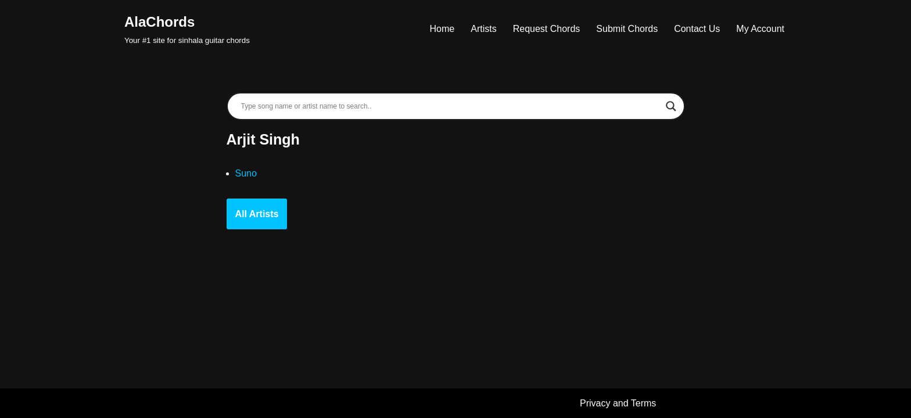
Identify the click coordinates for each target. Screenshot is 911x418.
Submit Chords (627, 29)
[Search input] (450, 106)
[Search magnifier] (671, 106)
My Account (760, 29)
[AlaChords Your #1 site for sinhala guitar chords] (187, 28)
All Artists (257, 214)
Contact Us (697, 29)
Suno (246, 173)
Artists (483, 29)
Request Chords (546, 29)
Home (442, 29)
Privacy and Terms (618, 403)
